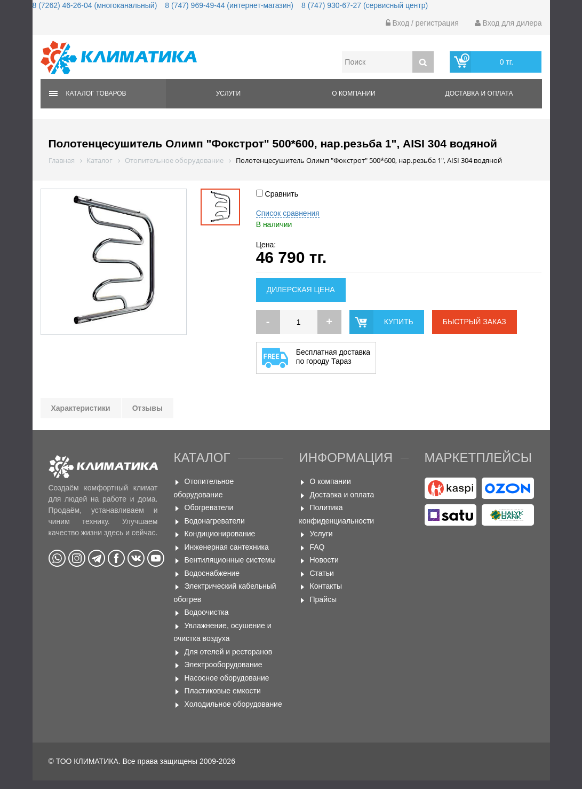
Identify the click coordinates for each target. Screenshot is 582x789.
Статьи (322, 573)
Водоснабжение (212, 573)
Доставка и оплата (479, 93)
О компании (353, 93)
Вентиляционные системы (230, 560)
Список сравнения (288, 213)
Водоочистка (207, 612)
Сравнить (277, 194)
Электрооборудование (223, 664)
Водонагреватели (215, 521)
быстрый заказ (474, 321)
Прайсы (323, 599)
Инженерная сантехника (227, 547)
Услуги (228, 93)
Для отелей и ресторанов (229, 651)
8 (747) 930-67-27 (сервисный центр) (364, 5)
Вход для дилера (508, 23)
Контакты (326, 586)
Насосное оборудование (227, 678)
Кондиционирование (220, 533)
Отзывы (147, 408)
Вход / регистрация (422, 23)
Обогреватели (209, 507)
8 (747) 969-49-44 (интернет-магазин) (229, 5)
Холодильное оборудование (233, 704)
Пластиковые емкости (223, 690)
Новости (324, 560)
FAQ (317, 547)
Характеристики (80, 408)
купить (398, 321)
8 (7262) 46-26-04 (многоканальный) (95, 5)
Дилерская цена (301, 289)
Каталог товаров (96, 93)
